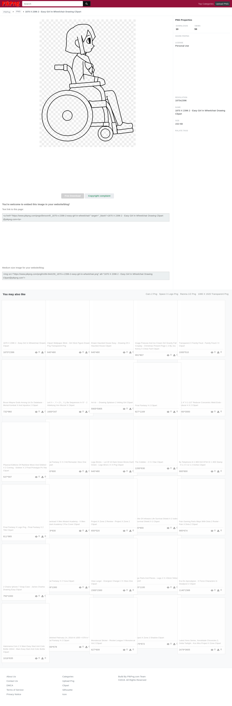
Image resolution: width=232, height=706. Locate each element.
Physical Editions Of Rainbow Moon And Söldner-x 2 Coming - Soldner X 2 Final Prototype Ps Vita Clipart (21, 468)
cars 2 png (151, 294)
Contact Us (12, 681)
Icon (64, 694)
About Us (11, 676)
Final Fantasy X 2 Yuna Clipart (60, 581)
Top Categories (206, 4)
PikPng (7, 12)
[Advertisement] (87, 171)
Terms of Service (15, 690)
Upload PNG (222, 4)
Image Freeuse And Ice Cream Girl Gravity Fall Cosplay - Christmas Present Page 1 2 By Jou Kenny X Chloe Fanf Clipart (154, 346)
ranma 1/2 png (188, 294)
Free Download (73, 196)
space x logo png (168, 294)
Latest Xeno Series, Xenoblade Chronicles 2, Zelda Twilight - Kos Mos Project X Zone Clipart (198, 643)
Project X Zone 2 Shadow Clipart (149, 637)
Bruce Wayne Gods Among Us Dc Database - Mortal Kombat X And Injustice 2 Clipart (21, 405)
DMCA (10, 685)
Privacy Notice (14, 694)
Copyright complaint (99, 196)
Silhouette (67, 690)
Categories (68, 676)
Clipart (65, 685)
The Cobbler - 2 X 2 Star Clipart (149, 462)
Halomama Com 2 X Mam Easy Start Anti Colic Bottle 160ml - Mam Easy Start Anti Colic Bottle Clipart (21, 649)
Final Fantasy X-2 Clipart (146, 405)
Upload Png (68, 681)
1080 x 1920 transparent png (213, 294)
